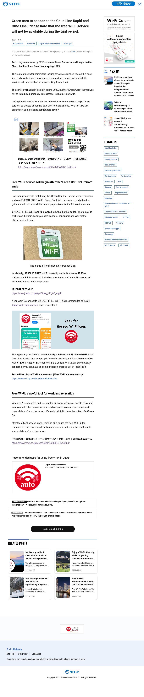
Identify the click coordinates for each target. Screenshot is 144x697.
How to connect (122, 187)
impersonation (121, 193)
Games (108, 187)
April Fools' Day (111, 148)
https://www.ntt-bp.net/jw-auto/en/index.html (34, 378)
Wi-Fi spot (68, 44)
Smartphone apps (112, 229)
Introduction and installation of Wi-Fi (117, 205)
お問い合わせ (123, 3)
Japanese (36, 654)
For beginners (110, 176)
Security (119, 223)
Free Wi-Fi (31, 44)
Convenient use (111, 159)
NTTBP (126, 217)
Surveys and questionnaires (116, 240)
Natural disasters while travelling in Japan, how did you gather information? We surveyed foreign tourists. (48, 503)
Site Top (10, 654)
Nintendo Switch (111, 217)
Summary (109, 234)
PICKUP (108, 223)
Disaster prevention (113, 170)
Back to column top (53, 529)
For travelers (18, 44)
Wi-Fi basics (110, 245)
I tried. (107, 193)
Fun (119, 182)
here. (83, 659)
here (73, 51)
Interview (108, 198)
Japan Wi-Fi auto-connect (49, 44)
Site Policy (23, 654)
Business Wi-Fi (111, 154)
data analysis (110, 165)
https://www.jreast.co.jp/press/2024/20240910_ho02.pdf (47, 167)
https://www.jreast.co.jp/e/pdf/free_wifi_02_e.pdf (36, 293)
